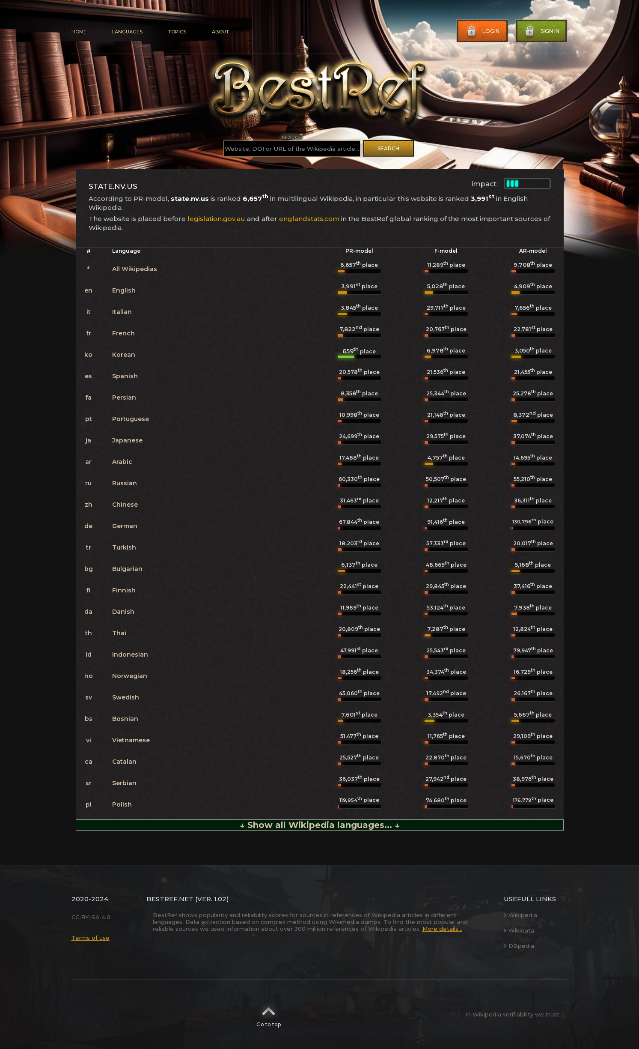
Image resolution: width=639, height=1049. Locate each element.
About (220, 32)
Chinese (125, 504)
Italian (122, 312)
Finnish (124, 590)
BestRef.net (169, 899)
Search (388, 148)
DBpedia (519, 945)
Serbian (124, 783)
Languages (127, 32)
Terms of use (90, 937)
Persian (124, 397)
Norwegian (129, 676)
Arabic (122, 462)
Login (482, 31)
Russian (124, 483)
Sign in (541, 31)
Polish (122, 804)
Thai (119, 633)
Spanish (125, 376)
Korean (123, 355)
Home (78, 32)
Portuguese (130, 419)
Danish (123, 612)
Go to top (268, 1014)
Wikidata (519, 930)
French (123, 333)
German (124, 526)
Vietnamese (131, 740)
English (124, 290)
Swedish (125, 697)
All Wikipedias (134, 269)
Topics (177, 32)
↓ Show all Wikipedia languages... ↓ (320, 825)
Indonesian (130, 654)
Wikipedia (520, 915)
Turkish (124, 547)
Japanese (127, 440)
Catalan (124, 761)
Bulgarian (127, 569)
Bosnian (125, 719)
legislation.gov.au (216, 219)
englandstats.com (309, 219)
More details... (442, 928)
